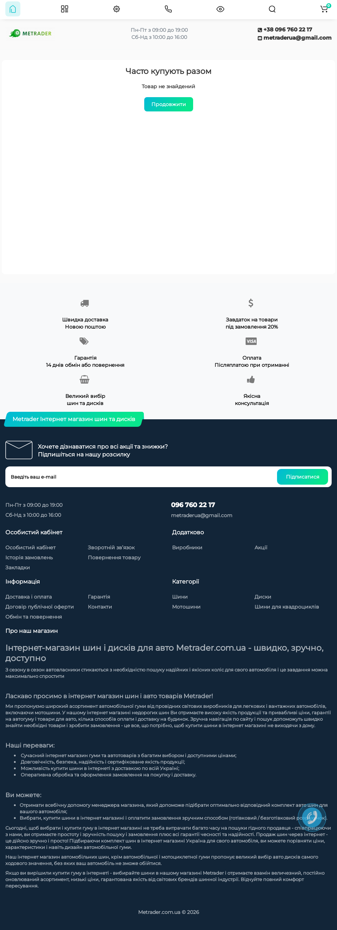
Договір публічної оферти (39, 607)
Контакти (100, 607)
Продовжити (168, 104)
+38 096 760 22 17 (285, 29)
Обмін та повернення (33, 617)
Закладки (17, 567)
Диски (263, 597)
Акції (261, 547)
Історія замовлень (29, 557)
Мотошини (186, 607)
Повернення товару (114, 557)
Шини (180, 597)
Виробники (187, 547)
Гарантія (99, 597)
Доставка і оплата (28, 597)
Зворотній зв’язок (111, 547)
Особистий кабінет (30, 547)
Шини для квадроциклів (287, 607)
